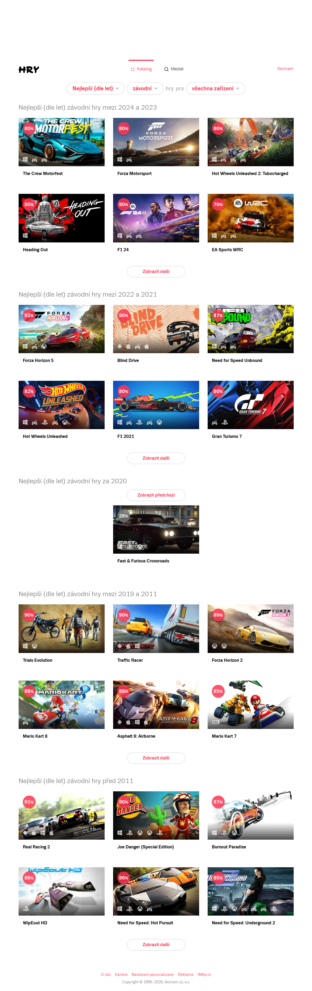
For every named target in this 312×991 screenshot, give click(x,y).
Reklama (185, 974)
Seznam (286, 68)
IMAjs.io (203, 974)
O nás (107, 974)
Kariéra (122, 974)
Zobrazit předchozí (156, 495)
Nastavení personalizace (153, 974)
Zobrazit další (156, 271)
